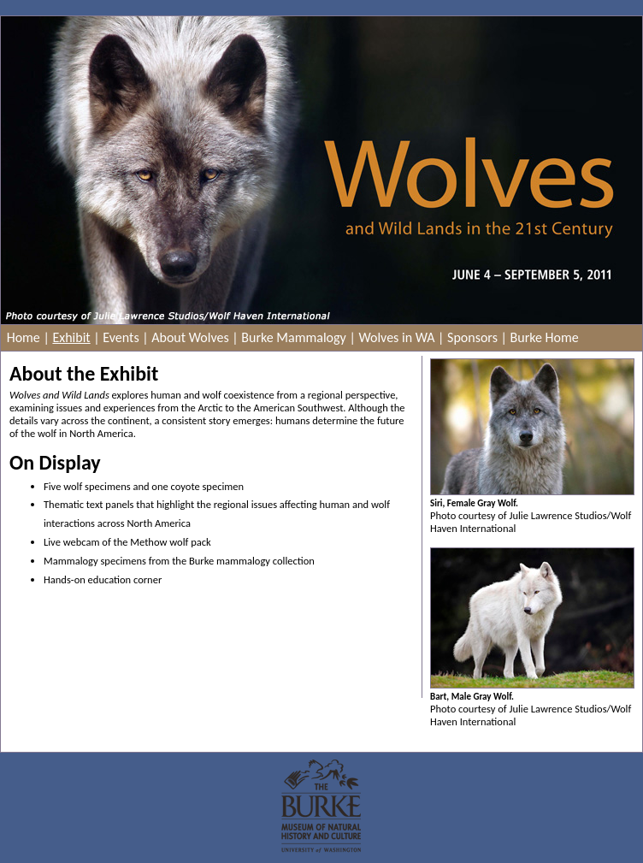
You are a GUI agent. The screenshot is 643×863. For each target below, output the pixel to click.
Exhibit (71, 337)
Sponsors (472, 337)
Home (23, 337)
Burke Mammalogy (293, 337)
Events (121, 337)
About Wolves (189, 337)
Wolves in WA (396, 337)
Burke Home (544, 337)
